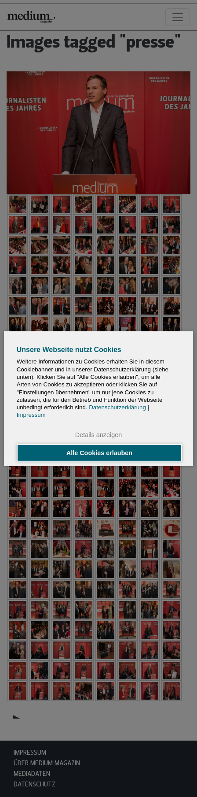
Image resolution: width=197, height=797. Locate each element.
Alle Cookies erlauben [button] (99, 452)
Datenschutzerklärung (117, 407)
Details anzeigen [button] (98, 434)
